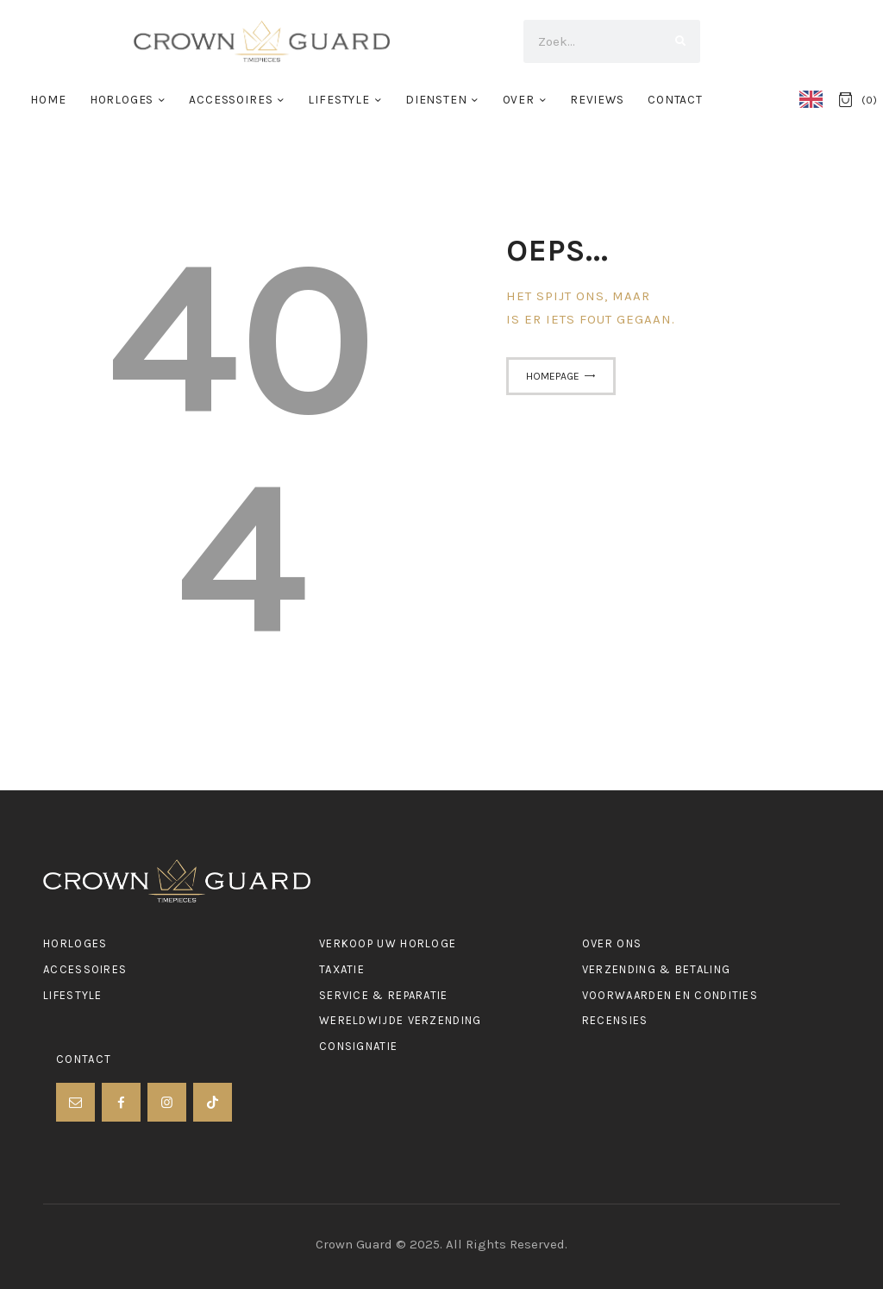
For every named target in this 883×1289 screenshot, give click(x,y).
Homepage (552, 376)
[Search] (678, 41)
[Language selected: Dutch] (815, 97)
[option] (815, 99)
